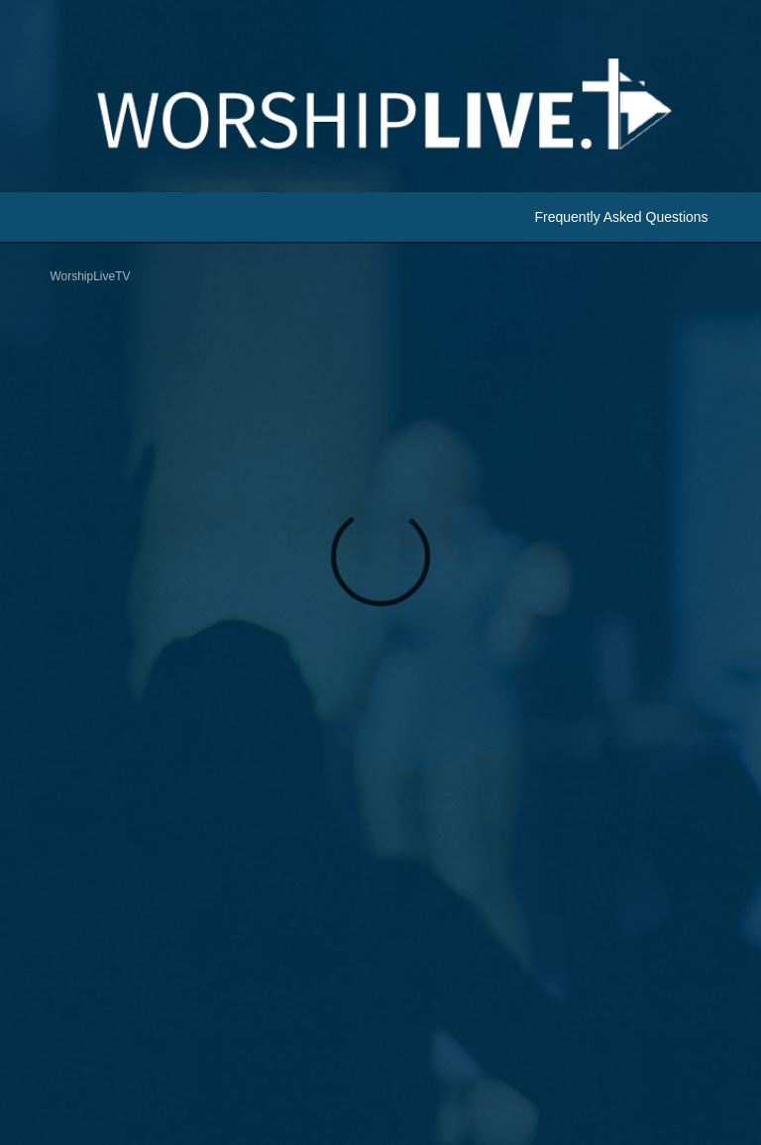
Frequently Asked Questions (620, 217)
